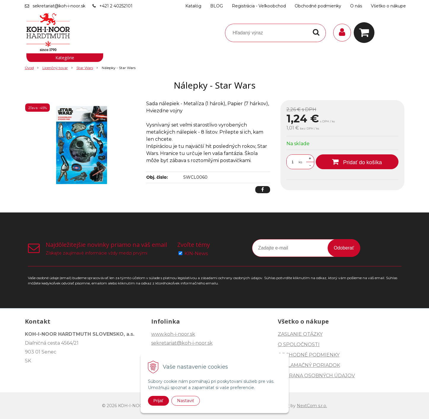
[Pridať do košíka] (357, 161)
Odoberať (344, 247)
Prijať (158, 400)
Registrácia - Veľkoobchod (259, 6)
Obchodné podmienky (318, 6)
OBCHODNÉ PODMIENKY (308, 355)
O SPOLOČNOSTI (299, 344)
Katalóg (193, 6)
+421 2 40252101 (116, 6)
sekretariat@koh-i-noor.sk (59, 6)
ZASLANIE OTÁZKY (300, 334)
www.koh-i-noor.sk (173, 334)
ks (300, 162)
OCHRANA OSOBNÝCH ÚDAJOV (316, 375)
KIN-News (196, 253)
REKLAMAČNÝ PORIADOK (309, 365)
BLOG (216, 6)
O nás (356, 6)
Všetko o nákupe (388, 6)
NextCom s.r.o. (312, 405)
